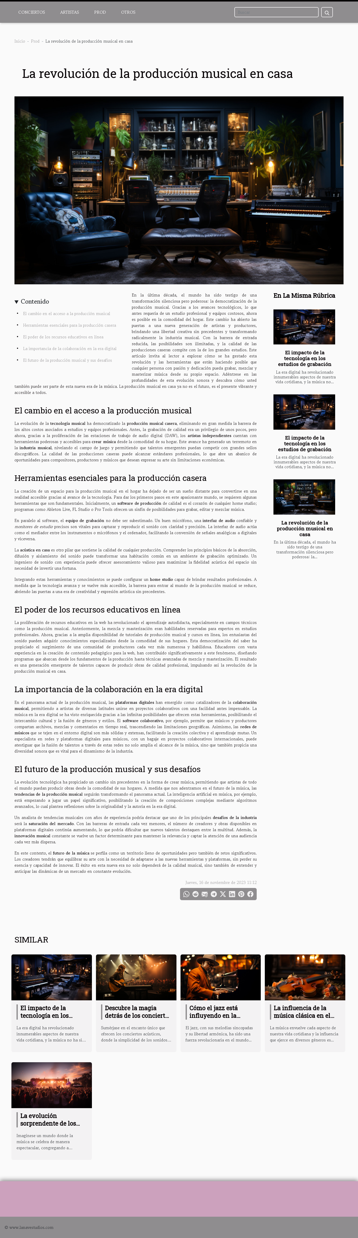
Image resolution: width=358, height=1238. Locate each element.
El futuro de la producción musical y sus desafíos (67, 360)
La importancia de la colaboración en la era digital (70, 348)
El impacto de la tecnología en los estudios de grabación (304, 358)
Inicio (19, 41)
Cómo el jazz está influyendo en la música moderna (213, 1015)
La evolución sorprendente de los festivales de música (49, 1123)
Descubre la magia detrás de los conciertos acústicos (138, 1015)
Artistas (69, 12)
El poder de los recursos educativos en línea (63, 337)
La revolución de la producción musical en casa (305, 528)
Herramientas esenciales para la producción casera (69, 325)
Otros (128, 12)
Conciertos (31, 12)
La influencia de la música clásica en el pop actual (302, 1015)
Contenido (35, 301)
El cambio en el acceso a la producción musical (66, 313)
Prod (100, 12)
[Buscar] (276, 12)
